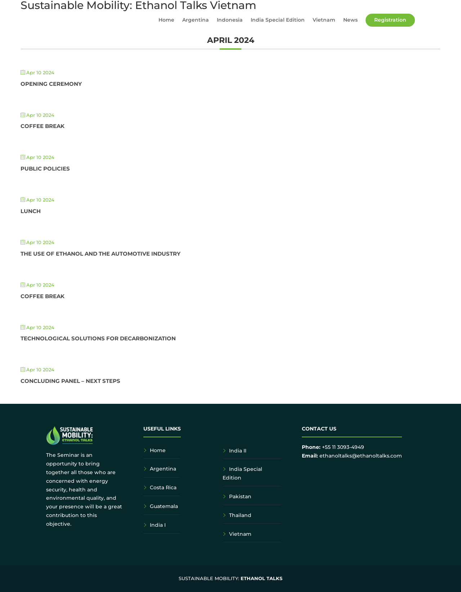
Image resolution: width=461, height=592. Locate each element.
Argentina (195, 20)
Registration (390, 20)
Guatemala (164, 506)
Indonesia (230, 20)
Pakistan (240, 496)
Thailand (240, 515)
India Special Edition (278, 20)
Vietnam (324, 20)
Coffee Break (42, 126)
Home (166, 20)
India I (158, 525)
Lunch (31, 211)
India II (237, 450)
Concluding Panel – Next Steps (70, 380)
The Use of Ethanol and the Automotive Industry (100, 253)
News (350, 20)
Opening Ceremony (51, 83)
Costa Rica (163, 487)
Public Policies (45, 168)
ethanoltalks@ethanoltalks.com (360, 455)
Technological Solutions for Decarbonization (98, 338)
